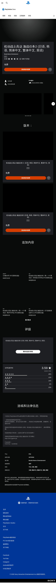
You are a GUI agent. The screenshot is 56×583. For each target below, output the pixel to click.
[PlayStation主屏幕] (28, 3)
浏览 (29, 16)
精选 (9, 16)
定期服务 (22, 16)
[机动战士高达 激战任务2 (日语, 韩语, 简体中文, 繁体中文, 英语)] (23, 103)
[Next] (53, 104)
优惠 (15, 16)
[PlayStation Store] (9, 9)
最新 (4, 16)
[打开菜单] (2, 3)
